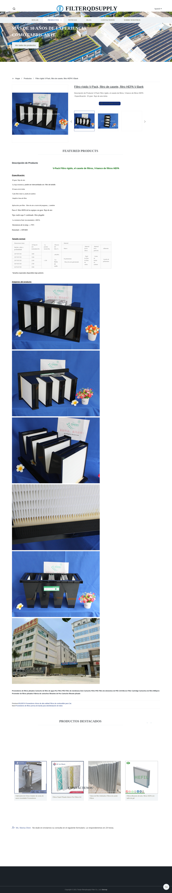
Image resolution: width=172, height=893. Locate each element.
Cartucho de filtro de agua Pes (46, 691)
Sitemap (104, 889)
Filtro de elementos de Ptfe (108, 691)
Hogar (35, 26)
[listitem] (86, 120)
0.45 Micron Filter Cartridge (129, 691)
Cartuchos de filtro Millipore (149, 691)
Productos (53, 26)
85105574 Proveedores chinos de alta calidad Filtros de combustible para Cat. (45, 703)
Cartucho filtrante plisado (71, 693)
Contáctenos (108, 26)
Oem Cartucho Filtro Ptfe (89, 691)
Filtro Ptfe (61, 691)
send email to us (109, 103)
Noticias (72, 26)
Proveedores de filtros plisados (23, 691)
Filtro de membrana (72, 691)
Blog (88, 26)
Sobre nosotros (132, 26)
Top (166, 886)
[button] (14, 9)
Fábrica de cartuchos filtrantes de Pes (47, 693)
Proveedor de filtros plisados (22, 693)
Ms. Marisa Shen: (21, 840)
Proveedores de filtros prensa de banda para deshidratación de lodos (39, 706)
